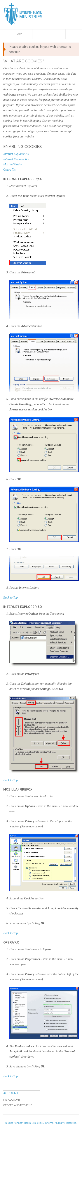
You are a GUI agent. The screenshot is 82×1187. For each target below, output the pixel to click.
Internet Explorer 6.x (16, 159)
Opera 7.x (9, 169)
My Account (11, 1099)
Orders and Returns (17, 1105)
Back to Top (10, 597)
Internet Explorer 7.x (16, 154)
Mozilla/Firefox (12, 164)
